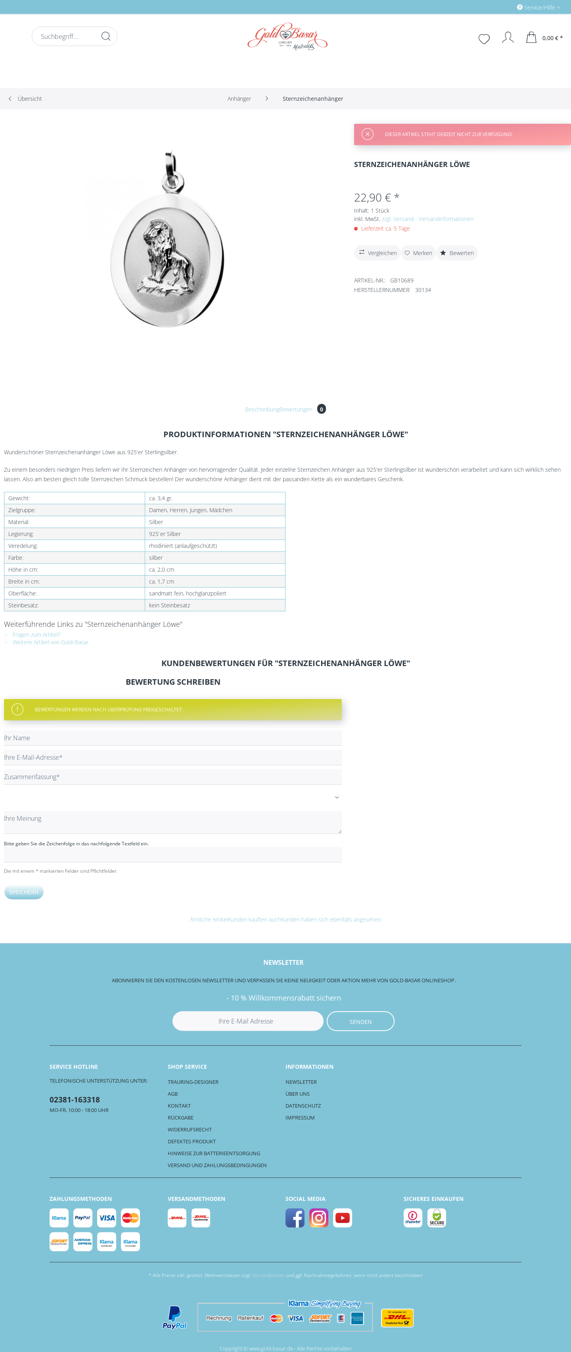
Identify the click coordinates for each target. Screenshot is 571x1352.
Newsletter (301, 1081)
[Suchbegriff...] (74, 36)
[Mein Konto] (504, 37)
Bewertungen (302, 409)
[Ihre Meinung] (173, 822)
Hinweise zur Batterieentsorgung (214, 1153)
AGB (173, 1093)
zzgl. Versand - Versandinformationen (427, 219)
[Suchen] (106, 36)
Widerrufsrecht (190, 1129)
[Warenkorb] (545, 37)
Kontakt (179, 1105)
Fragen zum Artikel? (32, 634)
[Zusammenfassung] (173, 777)
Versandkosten (268, 1275)
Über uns (298, 1093)
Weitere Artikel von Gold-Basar (46, 642)
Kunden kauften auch (254, 919)
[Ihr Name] (173, 738)
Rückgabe (181, 1117)
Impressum (300, 1117)
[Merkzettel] (485, 38)
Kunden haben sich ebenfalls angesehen (331, 919)
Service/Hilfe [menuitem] (537, 7)
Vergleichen (377, 252)
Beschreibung (262, 409)
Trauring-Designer (193, 1081)
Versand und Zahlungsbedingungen (217, 1165)
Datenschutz (303, 1105)
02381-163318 (75, 1100)
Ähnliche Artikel (209, 919)
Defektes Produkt (192, 1141)
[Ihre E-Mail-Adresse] (173, 757)
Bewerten (457, 253)
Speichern (24, 892)
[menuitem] (505, 7)
